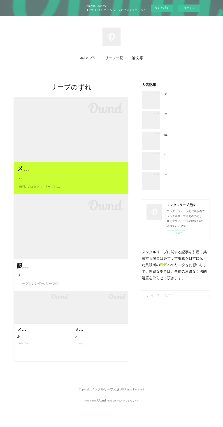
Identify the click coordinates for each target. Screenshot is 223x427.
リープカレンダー (57, 196)
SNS (163, 265)
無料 (22, 196)
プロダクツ (35, 196)
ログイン (189, 8)
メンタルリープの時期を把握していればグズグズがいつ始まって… (98, 365)
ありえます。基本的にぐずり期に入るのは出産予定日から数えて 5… (42, 365)
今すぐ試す (162, 7)
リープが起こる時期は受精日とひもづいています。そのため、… (69, 294)
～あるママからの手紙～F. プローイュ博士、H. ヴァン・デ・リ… (70, 187)
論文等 (137, 58)
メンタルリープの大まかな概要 (186, 93)
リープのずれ (55, 302)
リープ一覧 (114, 58)
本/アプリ (88, 58)
